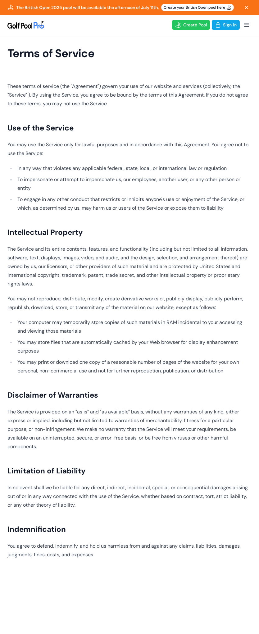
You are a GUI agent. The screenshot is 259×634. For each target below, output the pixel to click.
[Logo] (25, 25)
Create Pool (191, 25)
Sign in (226, 25)
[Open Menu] (247, 25)
